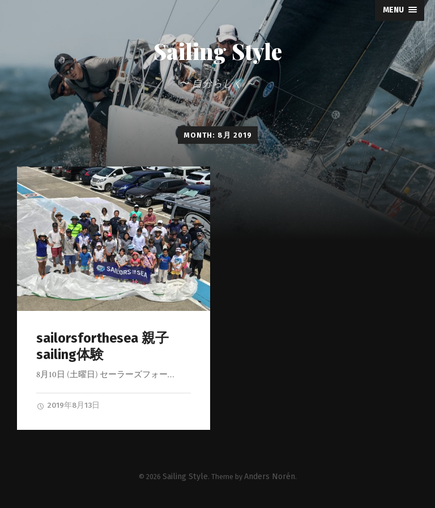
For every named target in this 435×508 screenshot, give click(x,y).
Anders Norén (266, 473)
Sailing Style (218, 52)
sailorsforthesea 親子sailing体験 (98, 347)
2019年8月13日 (64, 404)
